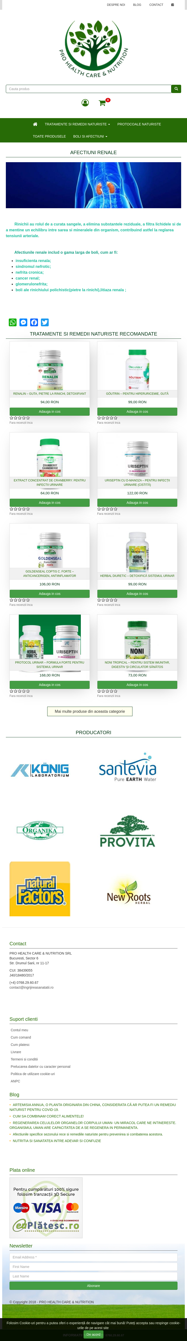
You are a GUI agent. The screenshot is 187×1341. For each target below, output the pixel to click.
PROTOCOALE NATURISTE (139, 124)
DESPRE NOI (116, 5)
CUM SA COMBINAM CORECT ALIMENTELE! (48, 1116)
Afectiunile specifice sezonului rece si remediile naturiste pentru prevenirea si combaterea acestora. (88, 1134)
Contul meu (19, 1030)
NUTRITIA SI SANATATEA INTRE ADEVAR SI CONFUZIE (57, 1141)
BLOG (137, 5)
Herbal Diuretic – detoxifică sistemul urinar (137, 576)
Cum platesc (20, 1045)
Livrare (16, 1052)
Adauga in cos (50, 411)
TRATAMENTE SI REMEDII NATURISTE (77, 124)
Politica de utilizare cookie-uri (33, 1074)
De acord (94, 1334)
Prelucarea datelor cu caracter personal (40, 1067)
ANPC (15, 1081)
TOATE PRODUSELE (49, 136)
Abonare (93, 1286)
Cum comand (21, 1037)
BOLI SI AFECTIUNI (90, 136)
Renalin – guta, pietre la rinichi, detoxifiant (49, 393)
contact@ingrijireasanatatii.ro (31, 987)
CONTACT (156, 5)
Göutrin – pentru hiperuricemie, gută (137, 393)
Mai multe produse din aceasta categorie (90, 711)
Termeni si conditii (24, 1059)
